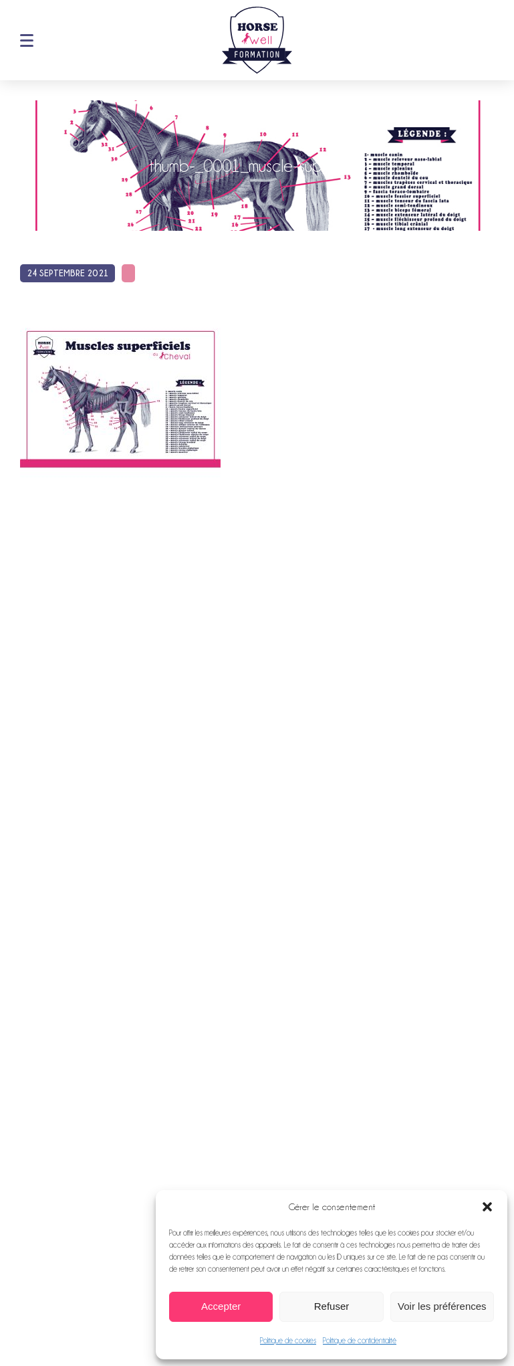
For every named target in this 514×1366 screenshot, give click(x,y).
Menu (26, 40)
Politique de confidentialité (359, 1341)
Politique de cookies (288, 1341)
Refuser (332, 1306)
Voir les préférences (442, 1306)
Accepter (221, 1306)
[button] (487, 1206)
